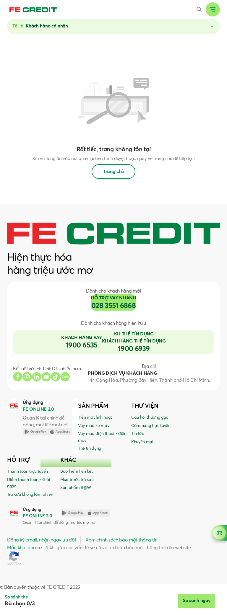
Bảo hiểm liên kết (76, 471)
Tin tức (137, 434)
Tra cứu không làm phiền (30, 494)
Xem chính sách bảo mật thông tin (121, 540)
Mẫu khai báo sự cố (27, 547)
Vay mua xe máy (93, 426)
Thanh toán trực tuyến (27, 471)
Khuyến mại (142, 442)
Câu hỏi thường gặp (149, 417)
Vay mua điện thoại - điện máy (102, 437)
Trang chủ (113, 171)
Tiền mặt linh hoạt (95, 417)
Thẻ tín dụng (89, 448)
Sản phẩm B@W (75, 488)
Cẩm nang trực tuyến (151, 426)
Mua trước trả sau (76, 480)
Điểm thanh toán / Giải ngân (28, 483)
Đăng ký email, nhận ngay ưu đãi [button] (41, 540)
